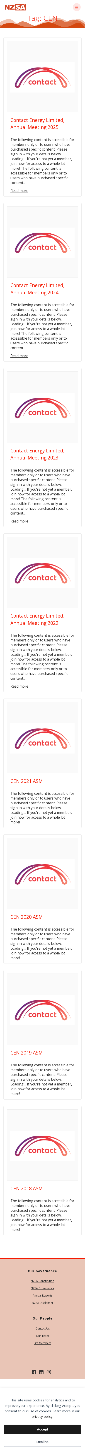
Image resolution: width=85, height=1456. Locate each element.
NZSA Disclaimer (42, 1303)
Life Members (42, 1343)
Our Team (42, 1336)
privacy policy (42, 1416)
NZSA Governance (42, 1288)
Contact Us (43, 1328)
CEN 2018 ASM (26, 1188)
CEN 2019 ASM (26, 1053)
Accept (42, 1429)
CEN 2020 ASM (26, 917)
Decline (42, 1442)
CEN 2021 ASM (26, 781)
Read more (19, 190)
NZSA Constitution (42, 1281)
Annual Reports (42, 1295)
